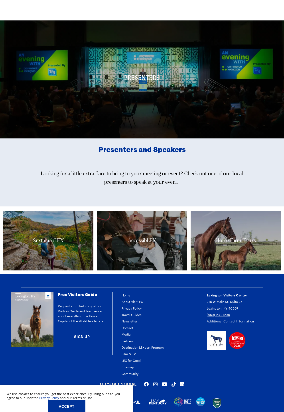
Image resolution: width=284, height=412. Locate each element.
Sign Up (82, 336)
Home (126, 295)
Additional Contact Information (230, 321)
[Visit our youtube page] (164, 384)
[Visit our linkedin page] (182, 384)
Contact (127, 328)
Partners (128, 341)
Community (130, 374)
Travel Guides (132, 315)
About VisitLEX (132, 302)
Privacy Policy (132, 308)
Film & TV (129, 354)
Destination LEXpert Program (143, 347)
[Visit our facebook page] (146, 384)
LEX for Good (131, 360)
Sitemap (128, 367)
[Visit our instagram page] (155, 384)
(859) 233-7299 (218, 315)
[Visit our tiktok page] (174, 384)
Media (126, 334)
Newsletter (129, 321)
